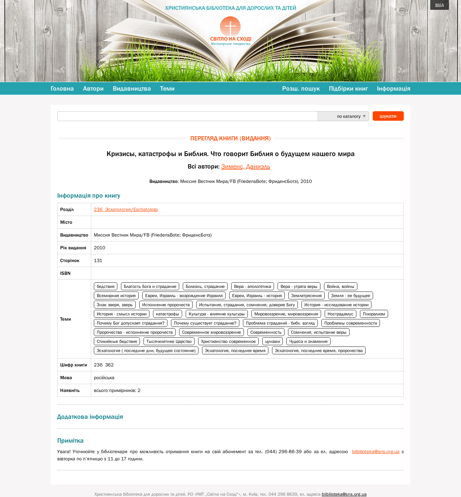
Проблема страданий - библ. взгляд (280, 323)
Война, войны (340, 286)
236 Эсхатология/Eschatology (126, 209)
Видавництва (132, 88)
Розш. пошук (301, 88)
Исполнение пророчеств (166, 304)
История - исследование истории (336, 304)
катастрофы (167, 313)
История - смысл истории (121, 313)
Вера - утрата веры (299, 286)
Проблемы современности (350, 323)
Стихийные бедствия (117, 341)
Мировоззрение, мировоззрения (286, 313)
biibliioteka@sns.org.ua (376, 451)
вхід (439, 4)
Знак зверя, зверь (115, 304)
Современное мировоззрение (211, 332)
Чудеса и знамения (308, 341)
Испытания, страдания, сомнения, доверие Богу (247, 304)
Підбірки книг (348, 88)
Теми (167, 88)
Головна (62, 88)
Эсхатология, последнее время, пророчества (319, 350)
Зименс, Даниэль (245, 166)
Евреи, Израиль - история (257, 295)
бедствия (105, 286)
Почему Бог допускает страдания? (130, 323)
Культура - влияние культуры (217, 313)
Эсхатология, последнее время (235, 350)
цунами (272, 341)
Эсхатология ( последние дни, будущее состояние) (146, 350)
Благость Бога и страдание (150, 286)
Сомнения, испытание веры (319, 332)
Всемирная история (116, 295)
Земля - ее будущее (350, 295)
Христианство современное (228, 341)
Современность (266, 332)
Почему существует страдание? (205, 323)
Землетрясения (306, 295)
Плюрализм (374, 313)
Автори (93, 88)
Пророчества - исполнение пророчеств (135, 332)
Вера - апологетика (252, 286)
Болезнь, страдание (205, 286)
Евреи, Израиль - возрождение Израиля (184, 295)
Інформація (393, 88)
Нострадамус (340, 313)
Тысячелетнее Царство (169, 341)
